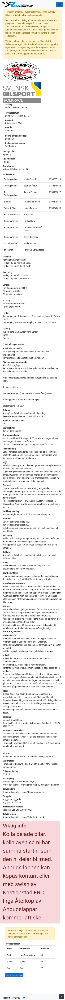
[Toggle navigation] (59, 4)
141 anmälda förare (14, 975)
